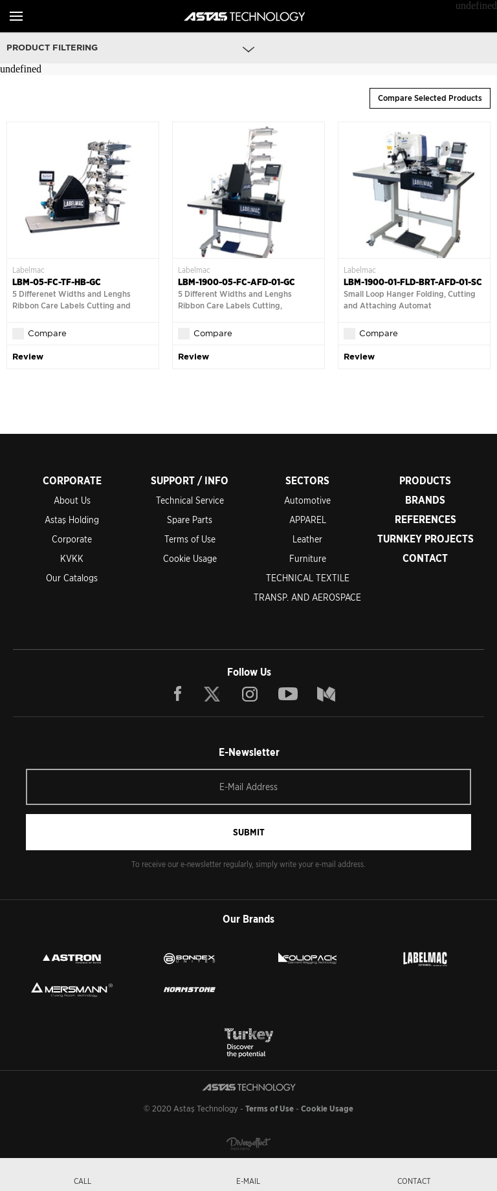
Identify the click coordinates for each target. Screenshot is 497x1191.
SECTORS (307, 481)
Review (27, 356)
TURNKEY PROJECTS (425, 539)
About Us (72, 500)
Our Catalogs (72, 578)
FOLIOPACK (307, 958)
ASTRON (72, 958)
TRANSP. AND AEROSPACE (307, 597)
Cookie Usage (190, 558)
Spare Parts (189, 520)
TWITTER (213, 693)
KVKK (71, 558)
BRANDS (425, 500)
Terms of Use (189, 539)
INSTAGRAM (250, 693)
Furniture (307, 558)
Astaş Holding (72, 520)
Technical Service (190, 500)
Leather (307, 539)
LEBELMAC (425, 958)
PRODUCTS (425, 481)
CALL (82, 1181)
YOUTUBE (288, 693)
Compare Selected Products (430, 98)
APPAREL (307, 520)
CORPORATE (72, 481)
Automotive (307, 500)
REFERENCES (425, 519)
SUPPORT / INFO (189, 481)
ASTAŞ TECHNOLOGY (244, 16)
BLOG (326, 693)
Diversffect (248, 1143)
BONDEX (189, 958)
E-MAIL (248, 1181)
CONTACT (425, 558)
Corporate (72, 539)
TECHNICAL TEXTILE (307, 578)
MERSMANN (72, 989)
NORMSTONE (189, 989)
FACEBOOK (177, 693)
